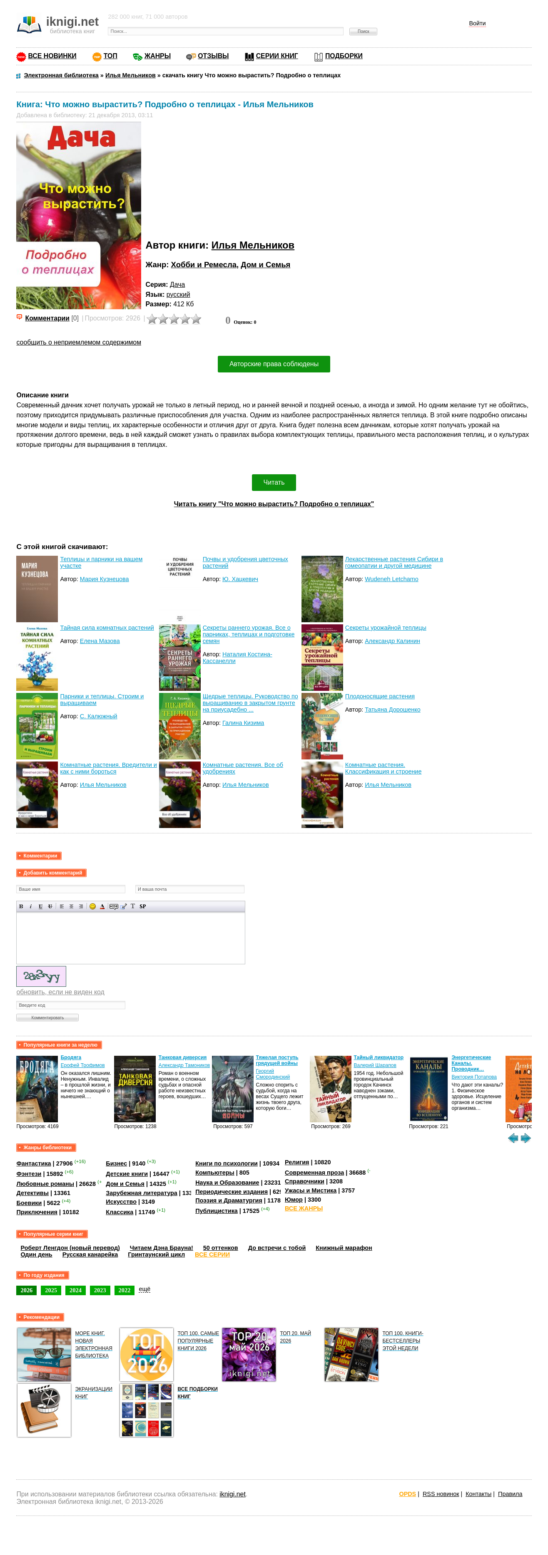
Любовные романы (45, 1183)
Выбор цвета (102, 906)
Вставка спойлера (142, 906)
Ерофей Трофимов (83, 1065)
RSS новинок (441, 1494)
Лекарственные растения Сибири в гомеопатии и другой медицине (394, 562)
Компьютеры (214, 1172)
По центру (71, 906)
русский (178, 294)
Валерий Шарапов (375, 1065)
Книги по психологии (226, 1163)
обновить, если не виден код (60, 992)
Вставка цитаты (123, 906)
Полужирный (21, 906)
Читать (274, 482)
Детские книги (127, 1174)
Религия (297, 1162)
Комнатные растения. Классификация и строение (383, 768)
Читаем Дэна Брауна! (161, 1247)
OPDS (407, 1494)
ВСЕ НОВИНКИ (52, 55)
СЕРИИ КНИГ (277, 55)
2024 (76, 1290)
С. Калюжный (98, 716)
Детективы (32, 1193)
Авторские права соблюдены (274, 363)
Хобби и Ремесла (204, 264)
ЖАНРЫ (157, 55)
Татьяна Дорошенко (393, 709)
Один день (36, 1254)
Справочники (304, 1181)
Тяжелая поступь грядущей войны (277, 1060)
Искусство (121, 1201)
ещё (144, 1289)
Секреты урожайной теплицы (385, 627)
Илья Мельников (253, 245)
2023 (100, 1290)
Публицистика (216, 1211)
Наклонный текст (31, 906)
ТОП (110, 55)
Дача (177, 284)
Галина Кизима (243, 723)
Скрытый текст (114, 906)
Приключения (36, 1212)
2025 (51, 1290)
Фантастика (33, 1163)
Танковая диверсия (183, 1057)
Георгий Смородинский (273, 1074)
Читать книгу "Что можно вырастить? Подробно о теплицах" (274, 504)
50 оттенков (220, 1247)
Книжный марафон (344, 1247)
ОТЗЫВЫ (213, 55)
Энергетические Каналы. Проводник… (471, 1063)
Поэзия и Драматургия (228, 1200)
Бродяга (71, 1057)
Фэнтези (28, 1174)
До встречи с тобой (277, 1247)
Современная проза (314, 1172)
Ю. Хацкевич (240, 579)
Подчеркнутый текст (40, 906)
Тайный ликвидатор (379, 1057)
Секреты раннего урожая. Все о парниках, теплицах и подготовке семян (249, 634)
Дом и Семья (265, 264)
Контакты (478, 1494)
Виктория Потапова (474, 1077)
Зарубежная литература (141, 1193)
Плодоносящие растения (380, 696)
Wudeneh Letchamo (391, 579)
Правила (510, 1494)
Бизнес (116, 1163)
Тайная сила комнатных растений (107, 627)
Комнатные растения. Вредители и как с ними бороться (108, 768)
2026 (26, 1290)
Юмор (294, 1199)
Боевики (29, 1203)
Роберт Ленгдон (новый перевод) (70, 1247)
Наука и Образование (227, 1182)
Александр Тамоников (184, 1065)
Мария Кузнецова (104, 579)
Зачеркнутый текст (50, 906)
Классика (119, 1212)
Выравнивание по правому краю (81, 906)
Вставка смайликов (92, 906)
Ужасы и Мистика (310, 1190)
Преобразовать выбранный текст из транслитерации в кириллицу (133, 906)
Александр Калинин (392, 641)
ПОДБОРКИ (344, 55)
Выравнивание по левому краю (62, 906)
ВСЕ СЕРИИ (212, 1254)
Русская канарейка (90, 1254)
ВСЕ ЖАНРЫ (304, 1208)
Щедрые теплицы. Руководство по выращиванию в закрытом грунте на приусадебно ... (250, 703)
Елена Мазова (100, 641)
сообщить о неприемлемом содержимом (78, 342)
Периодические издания (231, 1191)
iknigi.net (232, 1494)
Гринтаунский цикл (156, 1254)
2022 (125, 1290)
